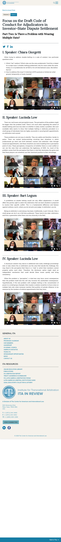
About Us (7, 338)
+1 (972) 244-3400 (10, 413)
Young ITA (7, 352)
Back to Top (53, 540)
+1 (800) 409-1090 (11, 417)
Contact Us (8, 358)
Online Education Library (13, 369)
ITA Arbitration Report (12, 374)
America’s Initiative (11, 349)
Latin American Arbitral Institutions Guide (19, 380)
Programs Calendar (11, 341)
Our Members (8, 343)
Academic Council (10, 347)
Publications (8, 371)
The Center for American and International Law (33, 436)
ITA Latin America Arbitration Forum (17, 378)
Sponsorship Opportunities (14, 354)
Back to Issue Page (8, 10)
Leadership (8, 345)
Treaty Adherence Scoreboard (15, 376)
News (6, 356)
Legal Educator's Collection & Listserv (18, 382)
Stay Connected (10, 422)
